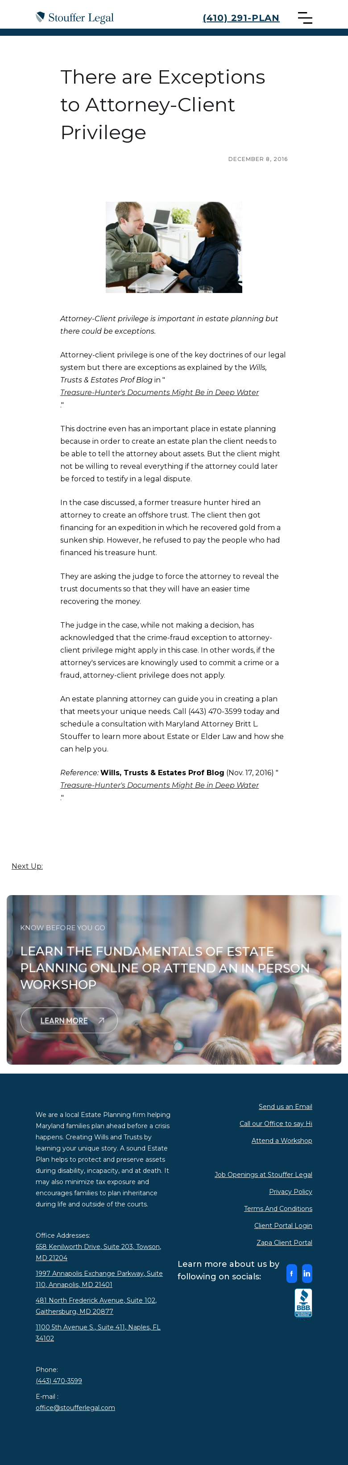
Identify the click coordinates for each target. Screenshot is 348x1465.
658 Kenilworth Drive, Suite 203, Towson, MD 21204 (98, 1252)
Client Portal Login (283, 1226)
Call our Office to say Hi (276, 1124)
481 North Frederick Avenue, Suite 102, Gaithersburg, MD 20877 (96, 1306)
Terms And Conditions (278, 1209)
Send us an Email (285, 1107)
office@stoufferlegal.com (75, 1408)
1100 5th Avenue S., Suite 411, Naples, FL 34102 (98, 1332)
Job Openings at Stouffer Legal (263, 1175)
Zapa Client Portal (284, 1243)
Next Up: (27, 866)
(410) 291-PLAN (241, 18)
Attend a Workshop (282, 1141)
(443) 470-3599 (59, 1381)
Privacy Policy (290, 1192)
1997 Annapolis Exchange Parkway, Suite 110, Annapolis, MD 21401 (99, 1279)
